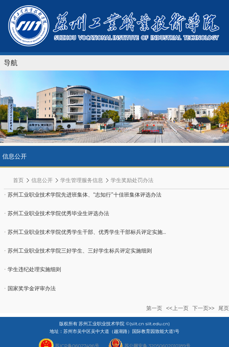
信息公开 (42, 180)
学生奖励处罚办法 (132, 180)
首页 (18, 180)
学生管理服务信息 (81, 180)
